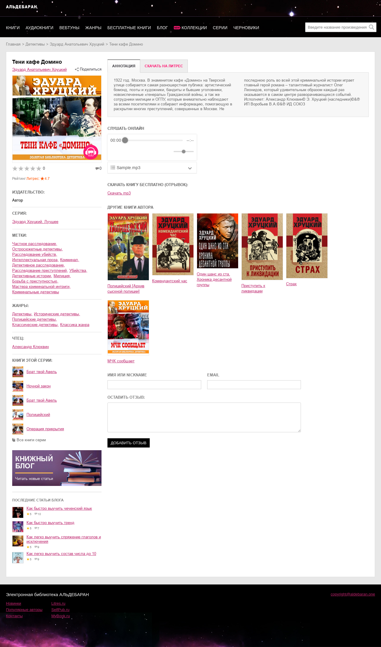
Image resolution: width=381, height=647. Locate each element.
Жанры (93, 27)
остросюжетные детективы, (37, 249)
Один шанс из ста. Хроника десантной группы (214, 279)
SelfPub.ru (60, 609)
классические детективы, (35, 324)
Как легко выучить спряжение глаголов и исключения (63, 539)
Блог (162, 27)
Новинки (13, 603)
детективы (35, 44)
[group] (152, 147)
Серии (220, 27)
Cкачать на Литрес (164, 66)
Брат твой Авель (41, 372)
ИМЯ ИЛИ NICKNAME (127, 375)
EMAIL (213, 375)
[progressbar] (154, 140)
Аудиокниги (39, 27)
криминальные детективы (35, 292)
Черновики (246, 27)
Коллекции (194, 27)
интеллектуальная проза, (35, 260)
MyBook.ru (60, 616)
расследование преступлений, (40, 270)
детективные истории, (32, 276)
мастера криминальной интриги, (41, 286)
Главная (13, 44)
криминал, (69, 260)
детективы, (22, 314)
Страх (291, 284)
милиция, (62, 276)
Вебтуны (69, 27)
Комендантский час (169, 281)
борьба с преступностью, (35, 281)
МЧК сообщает (121, 361)
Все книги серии (31, 440)
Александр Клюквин (30, 346)
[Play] (129, 152)
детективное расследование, (38, 265)
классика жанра (74, 324)
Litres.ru (58, 603)
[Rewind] (116, 151)
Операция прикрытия (45, 429)
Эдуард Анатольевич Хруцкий (77, 44)
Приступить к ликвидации (253, 288)
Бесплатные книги (129, 27)
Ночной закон (38, 386)
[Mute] (168, 151)
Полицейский (38, 414)
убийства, (78, 270)
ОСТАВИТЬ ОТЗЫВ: (126, 397)
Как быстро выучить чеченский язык (59, 508)
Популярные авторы (24, 609)
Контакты (14, 616)
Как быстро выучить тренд (50, 522)
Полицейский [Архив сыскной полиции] (125, 289)
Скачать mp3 (119, 193)
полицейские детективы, (34, 319)
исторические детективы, (57, 314)
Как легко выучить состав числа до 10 (61, 553)
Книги (13, 27)
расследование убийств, (34, 254)
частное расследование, (34, 243)
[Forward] (142, 151)
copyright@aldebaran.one (353, 594)
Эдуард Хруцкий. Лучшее (35, 221)
